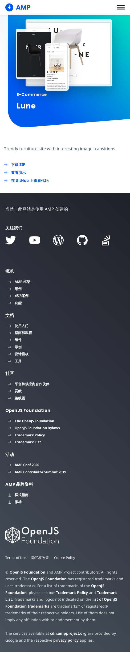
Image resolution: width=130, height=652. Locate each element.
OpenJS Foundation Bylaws (34, 427)
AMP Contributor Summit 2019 (37, 472)
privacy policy (65, 640)
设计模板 (18, 354)
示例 (15, 347)
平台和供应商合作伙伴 (28, 384)
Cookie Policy (65, 557)
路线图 (16, 398)
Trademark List (24, 442)
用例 (15, 288)
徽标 (15, 501)
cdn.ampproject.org (66, 633)
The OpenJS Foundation (31, 421)
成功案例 (18, 295)
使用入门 (18, 325)
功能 (15, 302)
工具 (15, 361)
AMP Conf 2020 (23, 464)
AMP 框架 (19, 281)
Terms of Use (16, 557)
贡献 (15, 390)
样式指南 (18, 494)
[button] (121, 7)
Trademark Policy (26, 435)
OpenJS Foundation (27, 572)
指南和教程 (20, 332)
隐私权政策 (40, 557)
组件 (15, 339)
